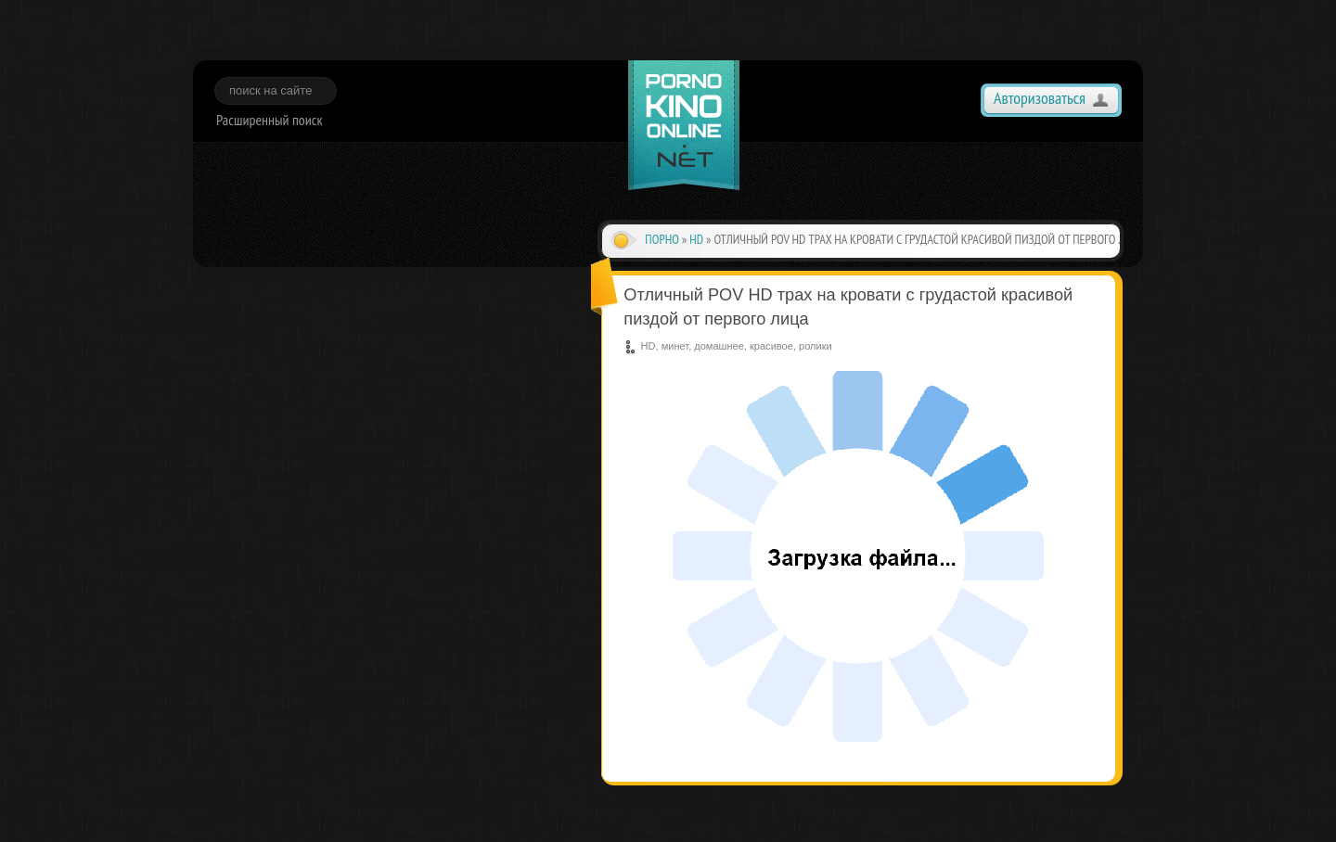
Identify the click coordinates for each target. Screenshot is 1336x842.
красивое (771, 345)
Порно (662, 239)
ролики (815, 345)
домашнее (719, 345)
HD (696, 239)
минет (675, 345)
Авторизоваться (1040, 97)
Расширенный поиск (269, 119)
